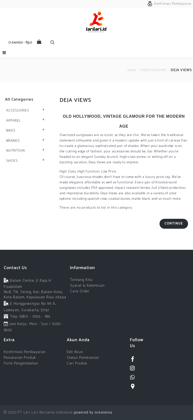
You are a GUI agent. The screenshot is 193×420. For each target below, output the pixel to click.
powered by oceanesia (92, 412)
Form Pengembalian (21, 363)
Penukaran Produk (20, 357)
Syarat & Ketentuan (87, 285)
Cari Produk (77, 363)
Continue (173, 223)
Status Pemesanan (83, 357)
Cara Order (80, 291)
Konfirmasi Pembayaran (25, 352)
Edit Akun (75, 352)
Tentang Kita (81, 279)
